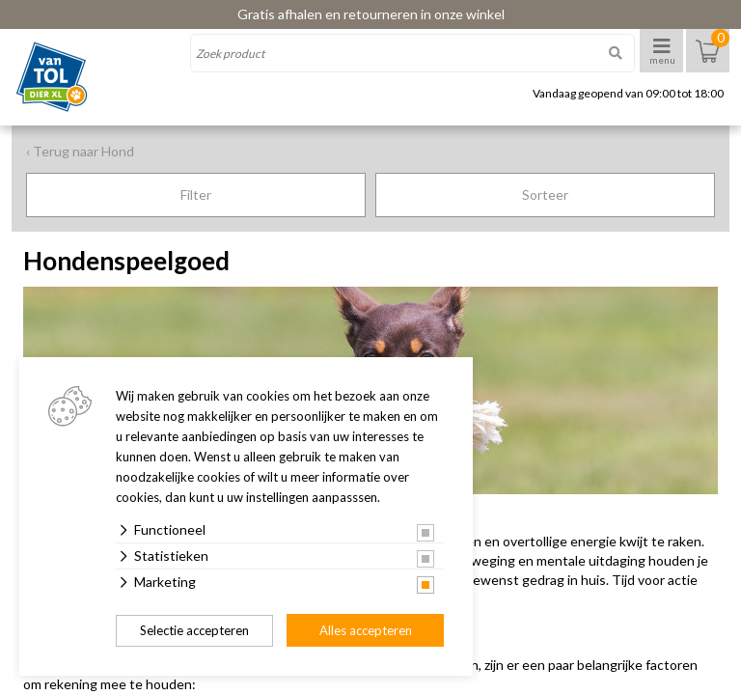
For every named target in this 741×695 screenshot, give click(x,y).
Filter (195, 194)
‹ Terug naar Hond (80, 151)
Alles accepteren (365, 630)
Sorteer (545, 194)
